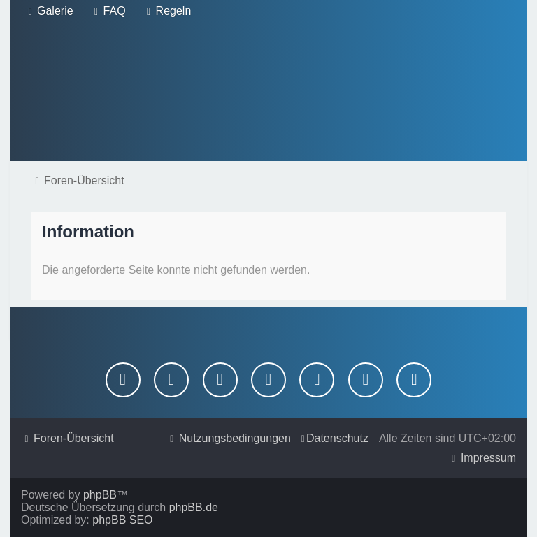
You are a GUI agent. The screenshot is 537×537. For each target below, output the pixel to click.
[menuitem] (49, 11)
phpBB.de (193, 507)
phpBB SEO (122, 520)
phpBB (100, 495)
